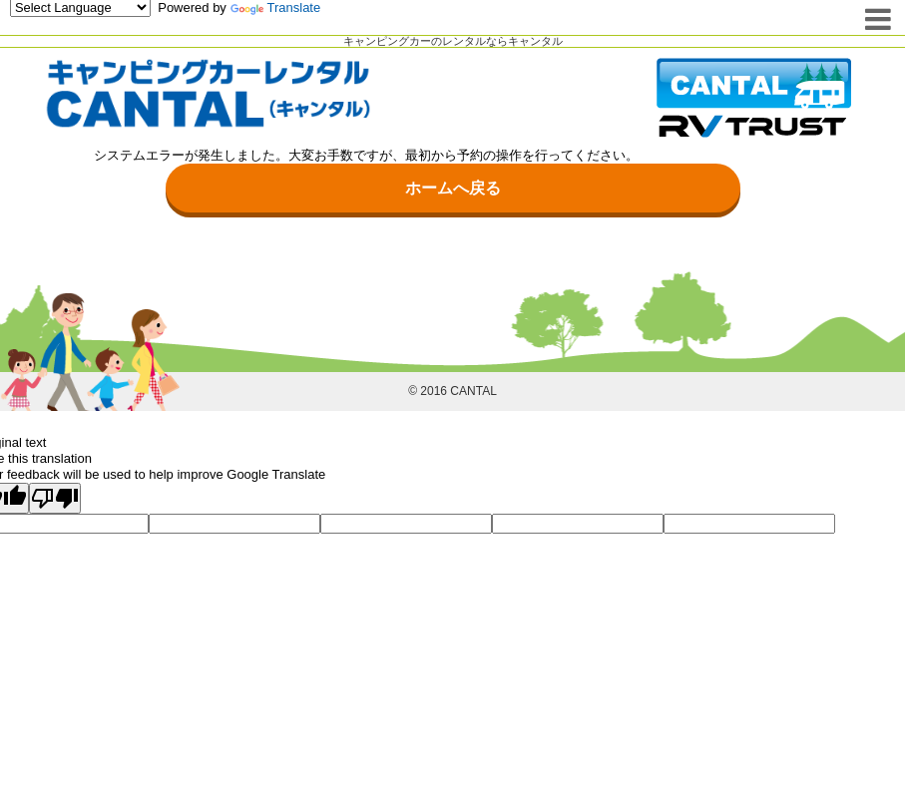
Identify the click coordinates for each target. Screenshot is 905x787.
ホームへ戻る (453, 188)
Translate (275, 7)
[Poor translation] (55, 499)
